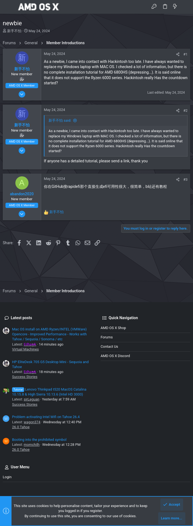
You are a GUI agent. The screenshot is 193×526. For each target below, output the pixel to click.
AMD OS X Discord (115, 356)
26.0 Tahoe (21, 427)
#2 (185, 110)
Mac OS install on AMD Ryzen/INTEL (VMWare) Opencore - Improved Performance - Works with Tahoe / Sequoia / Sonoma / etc (49, 334)
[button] (8, 7)
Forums (107, 337)
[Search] (185, 7)
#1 (185, 54)
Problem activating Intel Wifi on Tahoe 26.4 (46, 417)
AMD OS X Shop (113, 328)
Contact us (109, 346)
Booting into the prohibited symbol (39, 440)
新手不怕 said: (60, 120)
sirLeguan (31, 399)
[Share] (177, 54)
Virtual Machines (25, 349)
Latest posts (21, 318)
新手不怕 (14, 31)
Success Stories (24, 377)
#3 (185, 179)
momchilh (32, 444)
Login (7, 477)
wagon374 (32, 422)
